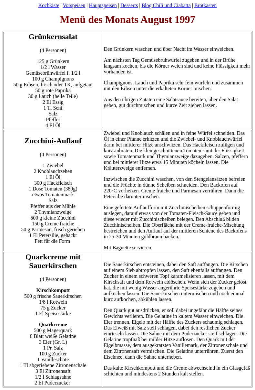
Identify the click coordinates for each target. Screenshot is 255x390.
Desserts (129, 5)
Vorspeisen (74, 5)
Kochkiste (48, 5)
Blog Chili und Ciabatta (165, 5)
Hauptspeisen (103, 5)
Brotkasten (205, 5)
